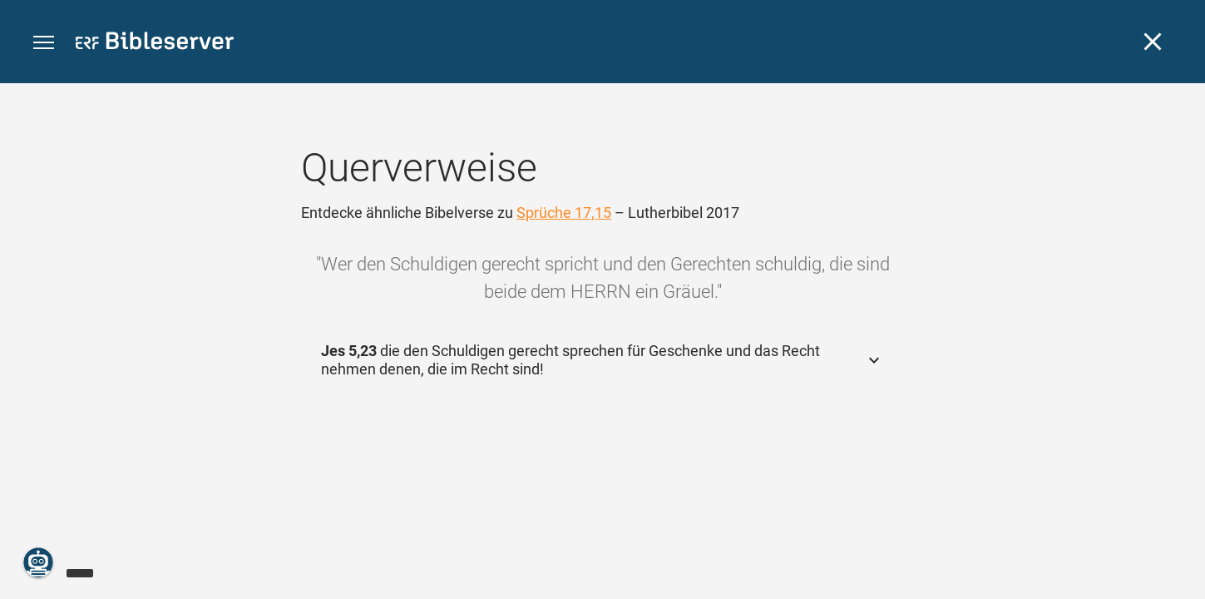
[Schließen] (1152, 41)
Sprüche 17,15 (563, 212)
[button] (43, 43)
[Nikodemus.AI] (38, 562)
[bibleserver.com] (155, 44)
